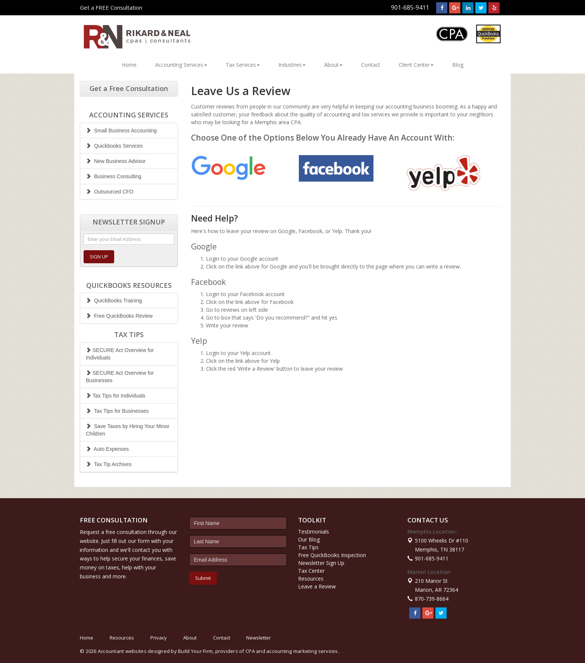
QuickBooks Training (114, 301)
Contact (370, 64)
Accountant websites (122, 651)
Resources (310, 578)
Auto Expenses (107, 449)
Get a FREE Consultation (111, 7)
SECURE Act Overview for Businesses (120, 376)
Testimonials (313, 531)
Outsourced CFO (110, 192)
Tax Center (311, 570)
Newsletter (258, 637)
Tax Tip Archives (109, 464)
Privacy (158, 637)
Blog (457, 64)
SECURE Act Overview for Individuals (120, 354)
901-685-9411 (410, 7)
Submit (203, 578)
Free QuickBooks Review (119, 316)
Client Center (416, 64)
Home (129, 64)
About (333, 64)
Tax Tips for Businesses (117, 411)
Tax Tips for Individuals (116, 396)
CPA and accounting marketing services (291, 651)
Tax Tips (308, 547)
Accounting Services (181, 64)
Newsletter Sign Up (321, 562)
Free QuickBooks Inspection (332, 555)
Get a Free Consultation (129, 88)
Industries (292, 64)
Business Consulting (113, 176)
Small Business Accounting (121, 130)
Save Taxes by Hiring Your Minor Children (127, 430)
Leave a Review (317, 586)
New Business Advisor (116, 161)
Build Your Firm (195, 651)
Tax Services (243, 64)
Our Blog (309, 539)
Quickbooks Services (114, 146)
